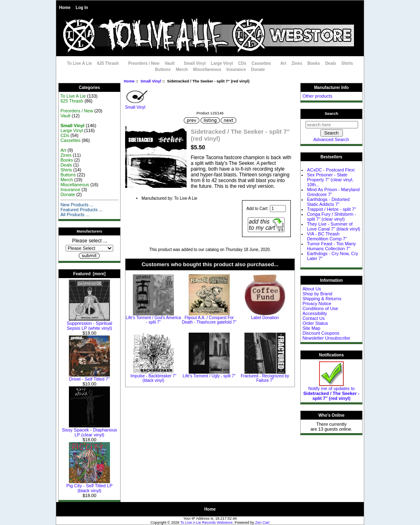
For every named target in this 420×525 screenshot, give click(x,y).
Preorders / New (143, 63)
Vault (169, 63)
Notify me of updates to (332, 391)
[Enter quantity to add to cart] (278, 208)
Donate (258, 69)
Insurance (236, 69)
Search (331, 113)
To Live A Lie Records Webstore (206, 522)
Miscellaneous (207, 69)
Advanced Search (331, 139)
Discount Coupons (320, 333)
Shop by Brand (317, 293)
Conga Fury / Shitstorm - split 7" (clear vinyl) (331, 216)
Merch (182, 69)
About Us (311, 288)
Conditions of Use (320, 308)
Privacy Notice (316, 303)
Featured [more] (89, 274)
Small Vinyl (150, 81)
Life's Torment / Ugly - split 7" (209, 376)
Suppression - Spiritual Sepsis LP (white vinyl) (89, 324)
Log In (82, 7)
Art (283, 63)
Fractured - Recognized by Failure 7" (265, 378)
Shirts (347, 63)
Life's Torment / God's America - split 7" (153, 319)
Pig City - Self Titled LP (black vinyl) (89, 486)
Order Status (315, 323)
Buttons (163, 69)
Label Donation (264, 317)
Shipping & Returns (321, 298)
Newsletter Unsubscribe (326, 338)
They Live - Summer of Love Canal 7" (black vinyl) (333, 226)
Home (65, 7)
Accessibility (314, 313)
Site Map (311, 328)
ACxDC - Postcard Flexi (330, 169)
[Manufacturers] (89, 248)
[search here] (332, 124)
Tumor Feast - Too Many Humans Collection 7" (331, 246)
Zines (297, 63)
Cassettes (261, 63)
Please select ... (89, 241)
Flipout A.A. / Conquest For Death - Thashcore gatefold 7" (209, 319)
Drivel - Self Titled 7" (89, 376)
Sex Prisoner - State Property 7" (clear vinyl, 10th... (330, 179)
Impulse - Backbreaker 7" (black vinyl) (153, 378)
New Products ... (77, 204)
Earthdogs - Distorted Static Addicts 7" (328, 202)
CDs (242, 63)
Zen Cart (262, 522)
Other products (317, 96)
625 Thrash (108, 63)
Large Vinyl (222, 63)
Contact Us (313, 318)
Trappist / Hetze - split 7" (331, 209)
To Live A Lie (79, 63)
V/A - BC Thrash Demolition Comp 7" (327, 236)
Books (314, 63)
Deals (330, 63)
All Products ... (74, 214)
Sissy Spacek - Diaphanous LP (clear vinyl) (89, 430)
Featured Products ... (81, 209)
